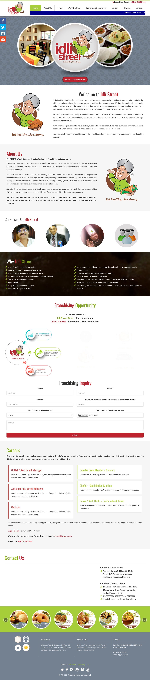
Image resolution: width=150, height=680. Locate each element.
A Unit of (75, 664)
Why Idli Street (74, 8)
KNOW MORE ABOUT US (75, 79)
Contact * (40, 400)
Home (35, 8)
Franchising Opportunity (96, 8)
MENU (86, 344)
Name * (40, 389)
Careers (115, 8)
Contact (139, 8)
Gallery (127, 8)
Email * (110, 389)
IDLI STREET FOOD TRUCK (124, 365)
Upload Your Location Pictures (110, 411)
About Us (48, 8)
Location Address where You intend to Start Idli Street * (110, 400)
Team (59, 8)
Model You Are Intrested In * (40, 411)
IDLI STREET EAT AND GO (86, 364)
